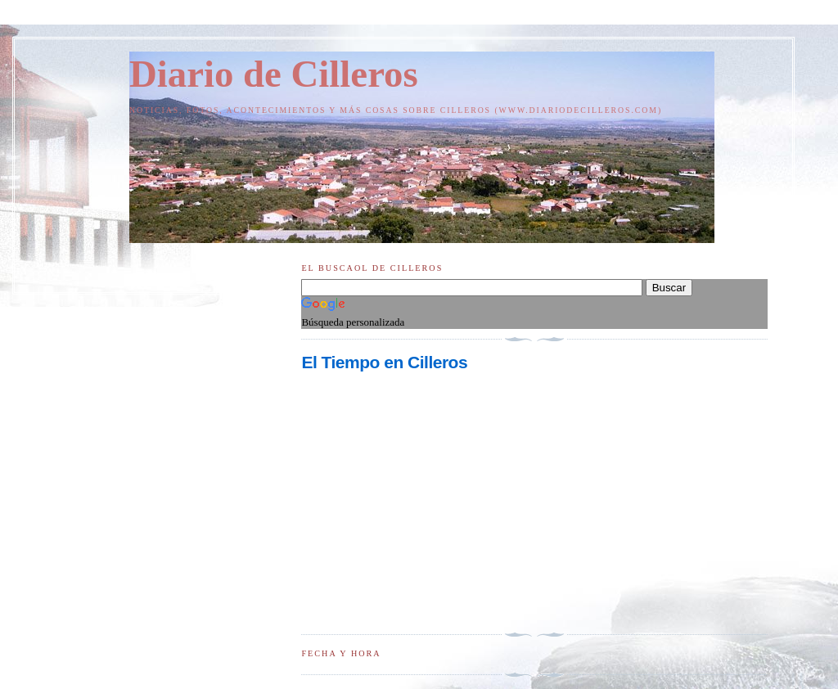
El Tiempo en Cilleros (384, 362)
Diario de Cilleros (273, 73)
